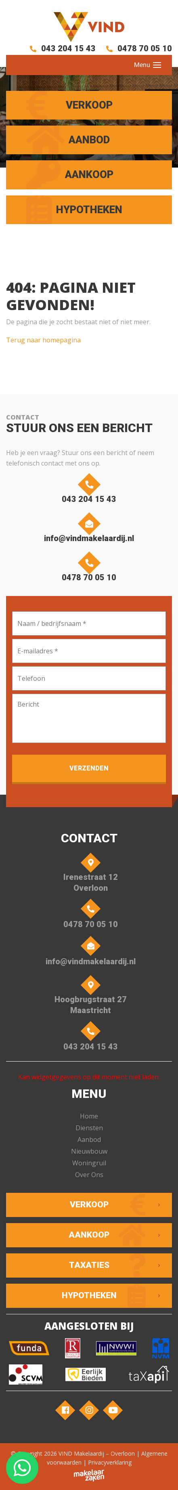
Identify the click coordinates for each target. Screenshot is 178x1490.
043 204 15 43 (61, 48)
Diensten (89, 1127)
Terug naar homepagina (43, 340)
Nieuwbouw (89, 1151)
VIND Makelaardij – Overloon (97, 1453)
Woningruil (89, 1162)
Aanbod (89, 1139)
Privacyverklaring (110, 1462)
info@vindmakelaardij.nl (89, 529)
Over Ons (89, 1174)
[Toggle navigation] (157, 65)
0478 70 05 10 (137, 48)
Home (89, 1116)
